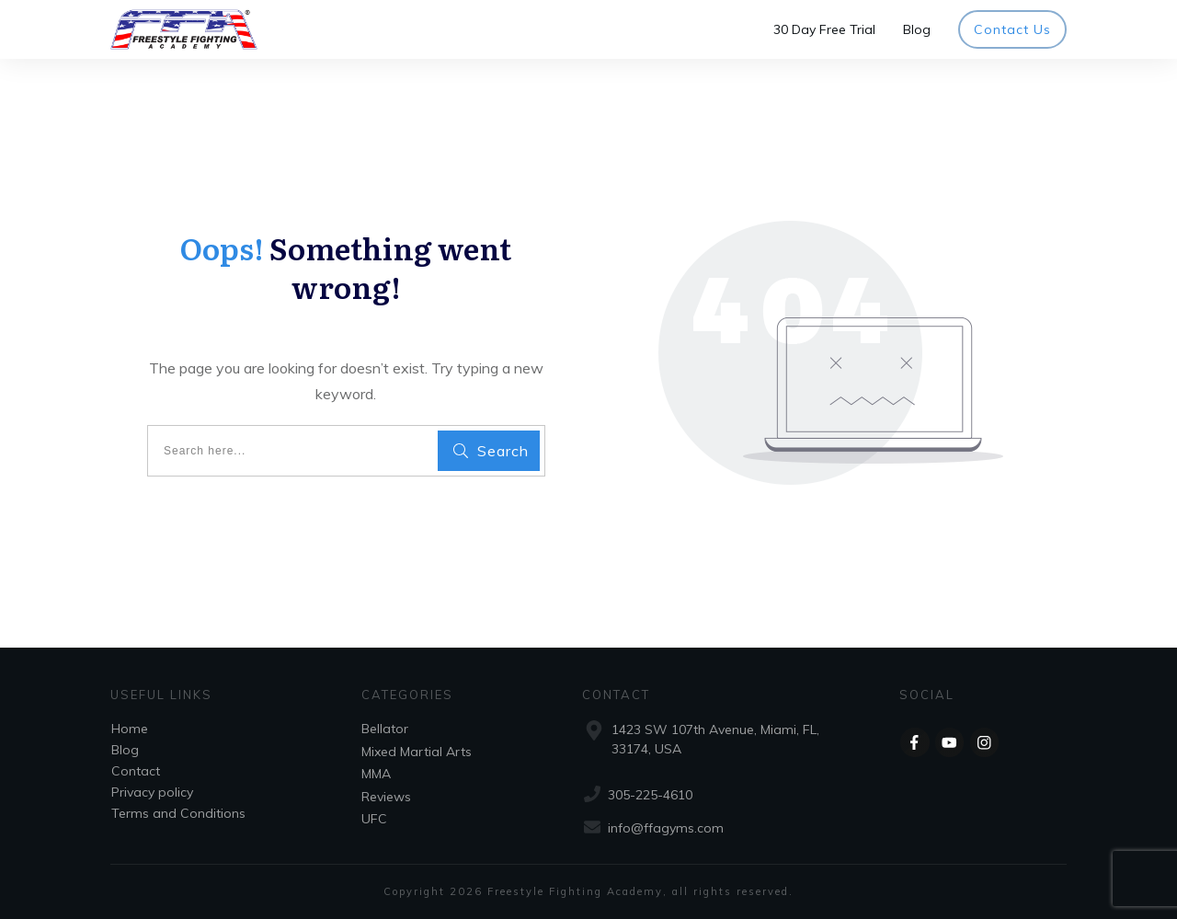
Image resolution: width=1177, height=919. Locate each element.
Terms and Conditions (178, 813)
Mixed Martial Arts (416, 751)
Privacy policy (152, 792)
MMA (376, 773)
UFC (374, 818)
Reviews (386, 796)
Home (129, 728)
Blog (125, 749)
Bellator (384, 728)
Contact (135, 771)
